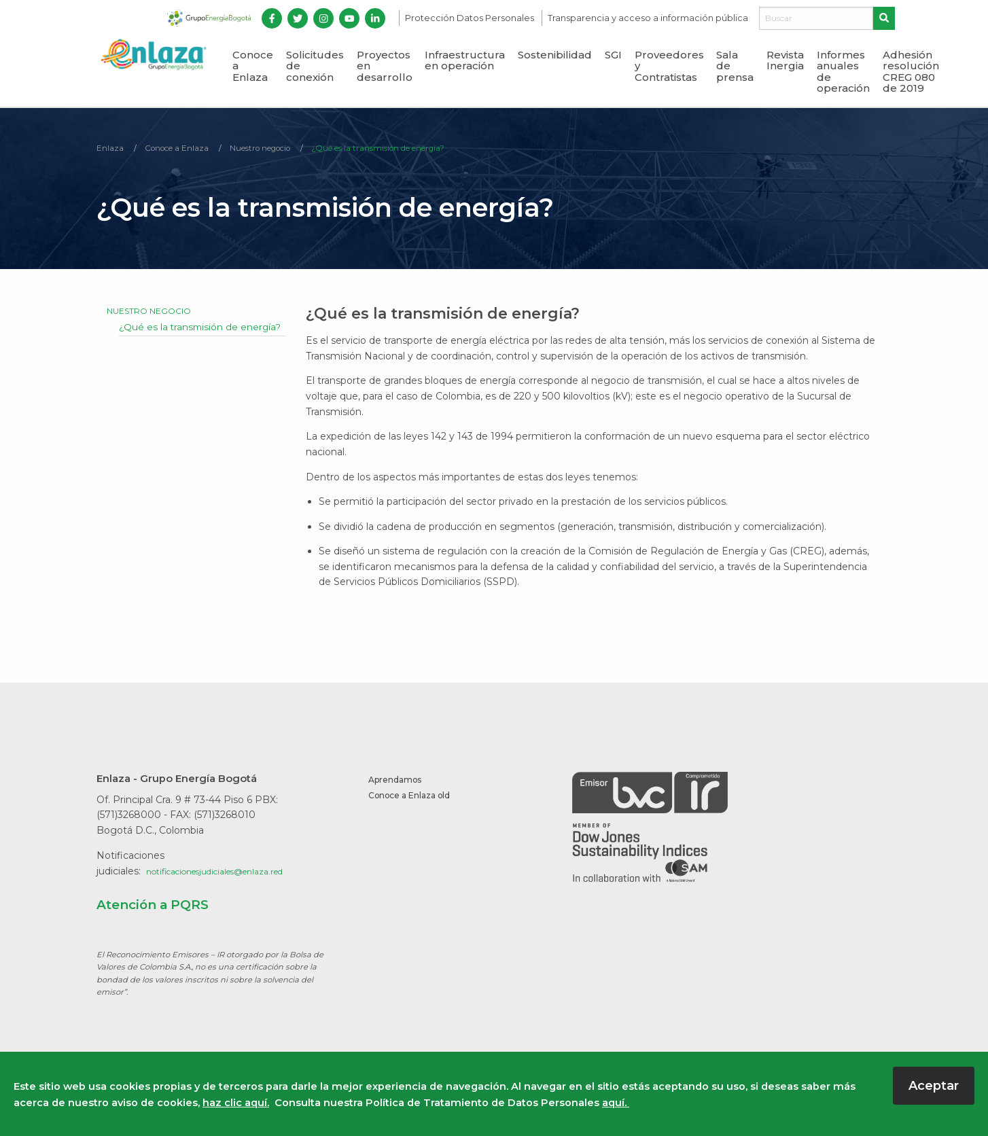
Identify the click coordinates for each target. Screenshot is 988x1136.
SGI (613, 54)
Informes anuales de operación (843, 71)
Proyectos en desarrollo (384, 66)
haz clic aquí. (235, 1103)
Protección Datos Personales (470, 18)
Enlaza (112, 149)
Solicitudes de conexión (315, 66)
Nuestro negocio (288, 149)
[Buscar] (816, 18)
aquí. (615, 1103)
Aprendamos (399, 781)
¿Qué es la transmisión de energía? (430, 149)
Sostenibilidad (555, 54)
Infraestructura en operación (465, 60)
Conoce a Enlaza (252, 66)
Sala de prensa (735, 66)
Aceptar (933, 1085)
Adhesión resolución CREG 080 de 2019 (911, 71)
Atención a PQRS (162, 906)
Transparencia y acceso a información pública (648, 18)
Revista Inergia (785, 60)
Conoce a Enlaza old (417, 798)
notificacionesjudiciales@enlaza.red (229, 873)
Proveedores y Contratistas (669, 66)
